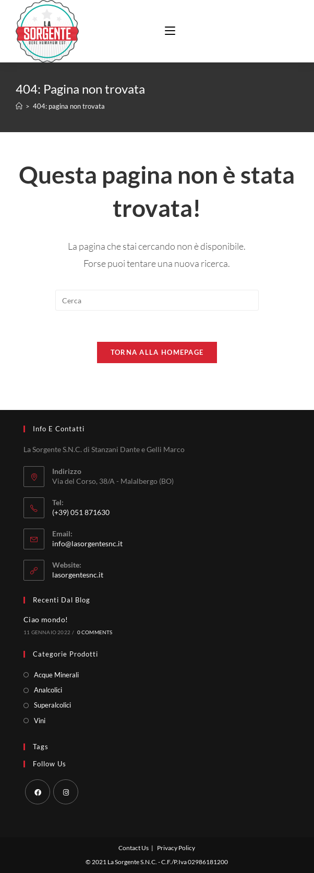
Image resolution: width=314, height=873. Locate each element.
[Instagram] (65, 791)
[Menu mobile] (166, 31)
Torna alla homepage (157, 352)
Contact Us (133, 848)
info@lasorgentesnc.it (87, 543)
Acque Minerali (56, 675)
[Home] (19, 106)
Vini (39, 720)
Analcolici (48, 690)
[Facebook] (37, 791)
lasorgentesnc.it (77, 574)
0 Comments (95, 632)
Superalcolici (52, 705)
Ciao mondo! (45, 619)
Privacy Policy (176, 848)
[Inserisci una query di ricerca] (157, 300)
